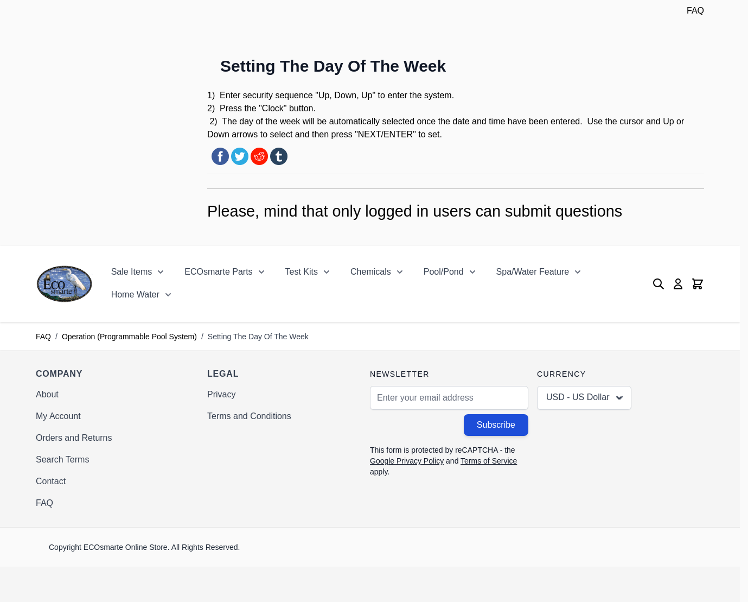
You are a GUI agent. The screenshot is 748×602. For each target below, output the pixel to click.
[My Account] (678, 284)
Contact (51, 481)
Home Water (135, 294)
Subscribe (496, 424)
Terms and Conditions (249, 416)
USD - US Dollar (585, 397)
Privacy (221, 394)
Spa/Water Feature (533, 271)
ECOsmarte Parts (218, 271)
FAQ (695, 10)
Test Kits (301, 271)
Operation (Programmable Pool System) (129, 336)
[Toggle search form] (658, 284)
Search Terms (62, 459)
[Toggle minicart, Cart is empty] (697, 284)
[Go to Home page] (64, 284)
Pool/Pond (444, 271)
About (47, 394)
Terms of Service (489, 461)
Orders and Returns (74, 437)
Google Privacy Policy (407, 461)
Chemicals (370, 271)
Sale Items (131, 271)
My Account (58, 416)
